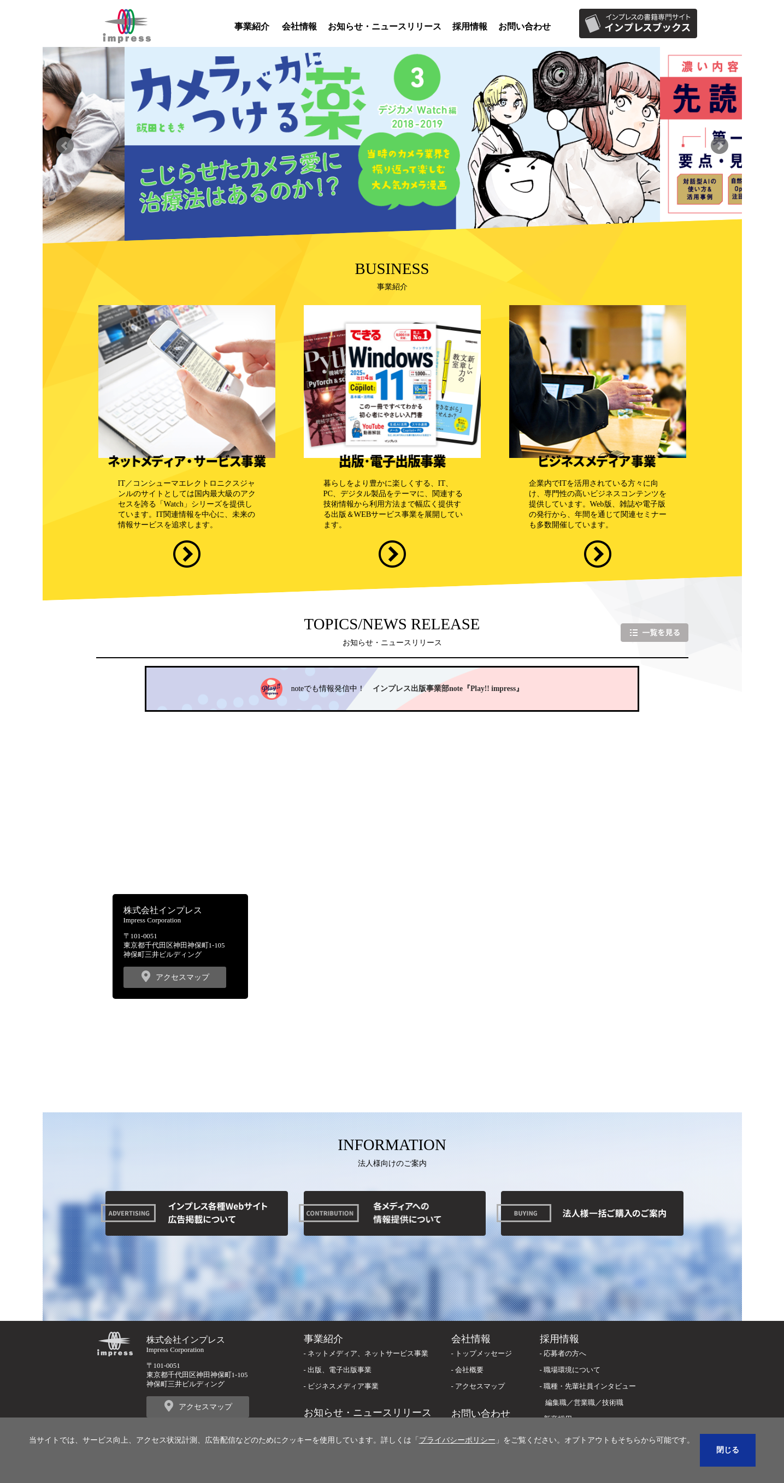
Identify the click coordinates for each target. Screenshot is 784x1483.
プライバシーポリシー (457, 1440)
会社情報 (299, 26)
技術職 (612, 1403)
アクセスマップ (182, 977)
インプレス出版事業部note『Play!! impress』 (448, 688)
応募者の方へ (565, 1353)
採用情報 (469, 26)
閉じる (727, 1449)
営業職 (584, 1403)
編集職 (556, 1403)
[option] (392, 146)
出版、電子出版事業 (340, 1370)
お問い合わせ (524, 26)
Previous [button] (65, 145)
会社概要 (469, 1370)
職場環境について (572, 1370)
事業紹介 (251, 26)
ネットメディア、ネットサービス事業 (368, 1353)
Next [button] (719, 145)
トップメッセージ (483, 1353)
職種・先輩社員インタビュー (590, 1386)
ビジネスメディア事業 (343, 1386)
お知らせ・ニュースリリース (384, 26)
